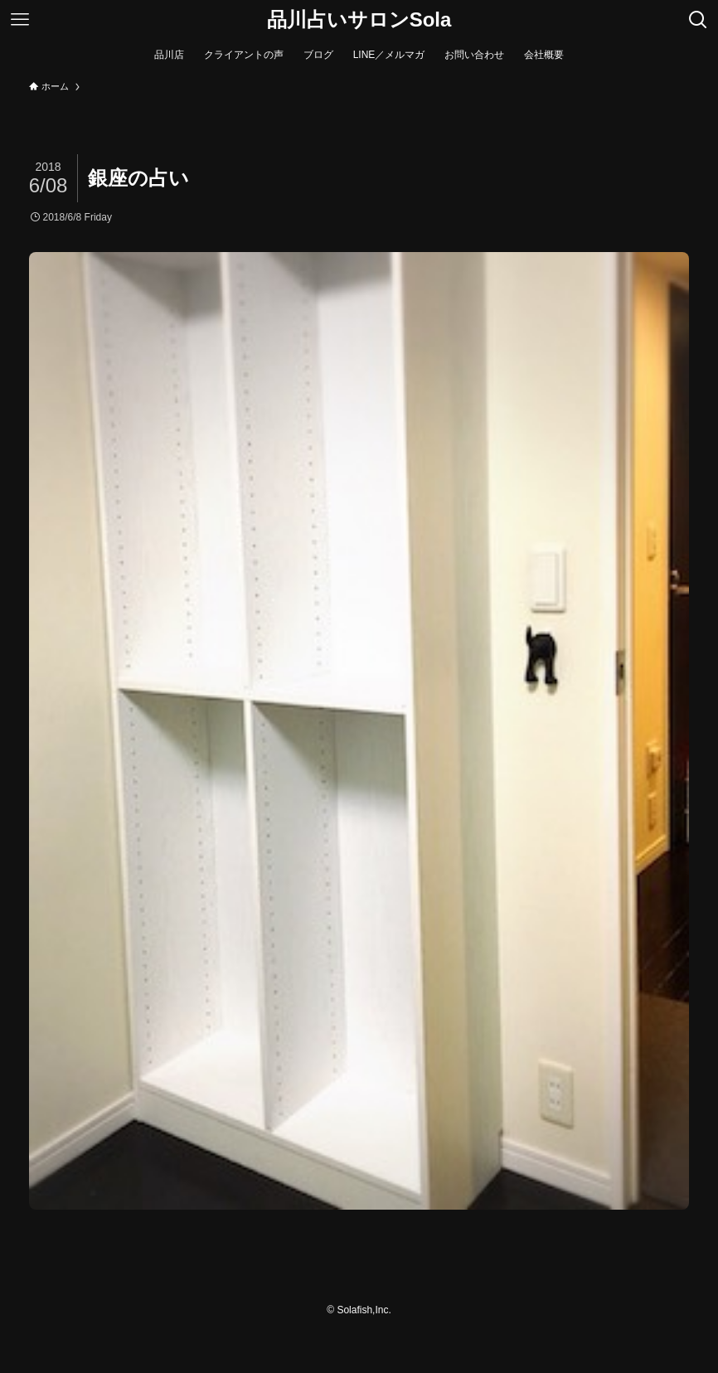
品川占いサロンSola (359, 20)
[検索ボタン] (698, 20)
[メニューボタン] (20, 20)
